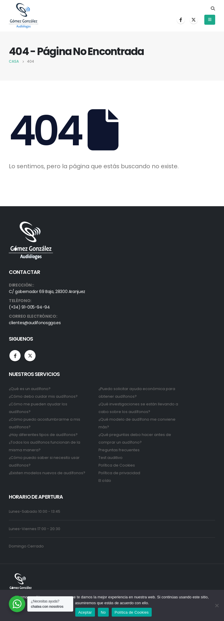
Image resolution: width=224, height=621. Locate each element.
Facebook (15, 355)
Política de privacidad (119, 472)
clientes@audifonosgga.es (35, 323)
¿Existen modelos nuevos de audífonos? (47, 472)
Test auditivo (110, 457)
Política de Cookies (116, 465)
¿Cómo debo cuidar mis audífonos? (43, 396)
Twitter (30, 355)
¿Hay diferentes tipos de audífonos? (43, 434)
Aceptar (85, 612)
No (103, 612)
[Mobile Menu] (209, 20)
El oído (104, 480)
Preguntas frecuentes (119, 449)
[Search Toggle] (212, 8)
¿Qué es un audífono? (30, 388)
